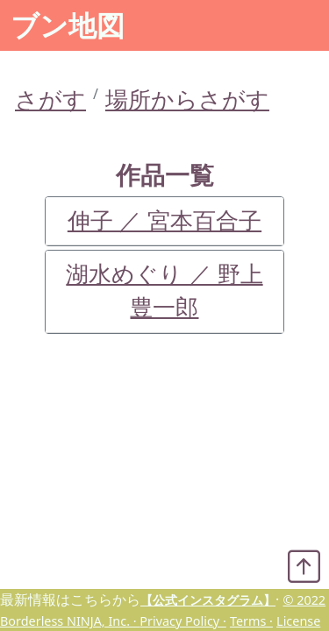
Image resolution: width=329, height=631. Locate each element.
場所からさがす (187, 99)
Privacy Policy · (182, 621)
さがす (50, 99)
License (298, 621)
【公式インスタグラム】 (207, 600)
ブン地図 (68, 25)
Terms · (251, 621)
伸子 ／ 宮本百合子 (164, 220)
